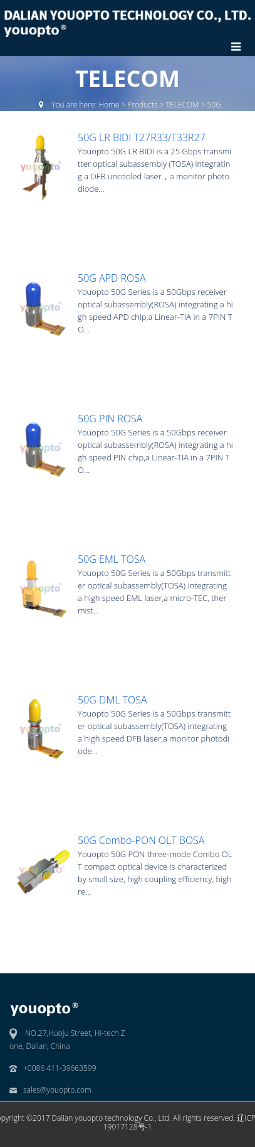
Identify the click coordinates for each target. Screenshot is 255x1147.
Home (108, 104)
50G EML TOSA (111, 559)
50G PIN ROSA (110, 418)
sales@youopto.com (57, 1090)
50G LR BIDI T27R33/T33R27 (142, 137)
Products (142, 104)
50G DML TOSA (112, 700)
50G (214, 104)
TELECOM (182, 104)
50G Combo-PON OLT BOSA (141, 840)
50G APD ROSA (111, 278)
